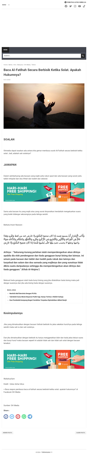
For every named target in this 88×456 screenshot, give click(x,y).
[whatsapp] (24, 416)
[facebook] (6, 416)
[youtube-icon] (80, 6)
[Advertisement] (44, 26)
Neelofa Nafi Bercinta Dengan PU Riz (23, 293)
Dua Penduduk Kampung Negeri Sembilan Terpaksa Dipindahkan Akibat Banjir (38, 300)
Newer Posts (7, 432)
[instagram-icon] (75, 6)
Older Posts (80, 432)
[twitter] (12, 416)
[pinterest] (18, 416)
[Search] (42, 56)
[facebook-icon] (66, 6)
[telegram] (30, 416)
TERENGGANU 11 (46, 452)
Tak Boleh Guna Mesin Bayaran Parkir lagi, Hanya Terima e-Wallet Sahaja (36, 297)
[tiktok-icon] (84, 6)
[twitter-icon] (71, 6)
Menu (5, 50)
